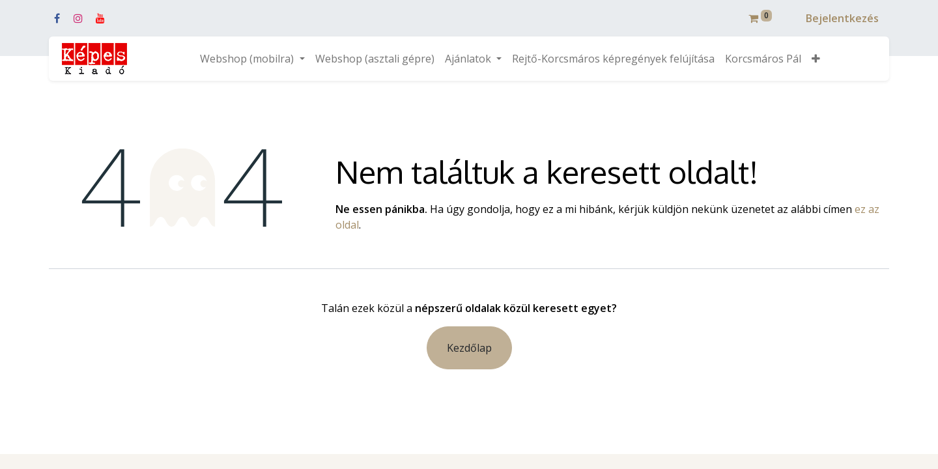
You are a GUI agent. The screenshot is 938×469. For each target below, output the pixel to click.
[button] (815, 59)
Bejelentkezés (842, 18)
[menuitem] (375, 59)
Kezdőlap (469, 348)
